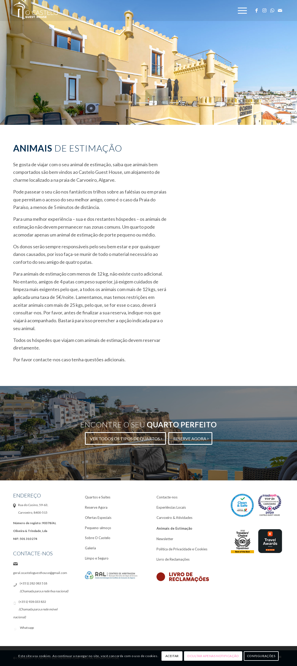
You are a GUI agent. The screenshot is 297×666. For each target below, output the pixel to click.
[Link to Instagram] (264, 10)
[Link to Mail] (280, 10)
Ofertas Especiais (98, 517)
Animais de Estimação (174, 528)
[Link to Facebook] (256, 10)
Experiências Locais (171, 507)
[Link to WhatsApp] (272, 10)
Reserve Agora (96, 507)
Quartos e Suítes (97, 497)
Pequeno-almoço (98, 528)
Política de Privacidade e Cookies (181, 549)
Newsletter (164, 539)
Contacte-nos (166, 497)
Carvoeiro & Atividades (174, 517)
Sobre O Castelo (97, 538)
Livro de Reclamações (173, 559)
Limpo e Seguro (97, 558)
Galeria (90, 548)
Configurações (261, 656)
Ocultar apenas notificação (213, 656)
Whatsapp (27, 628)
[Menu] (242, 10)
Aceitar (172, 656)
